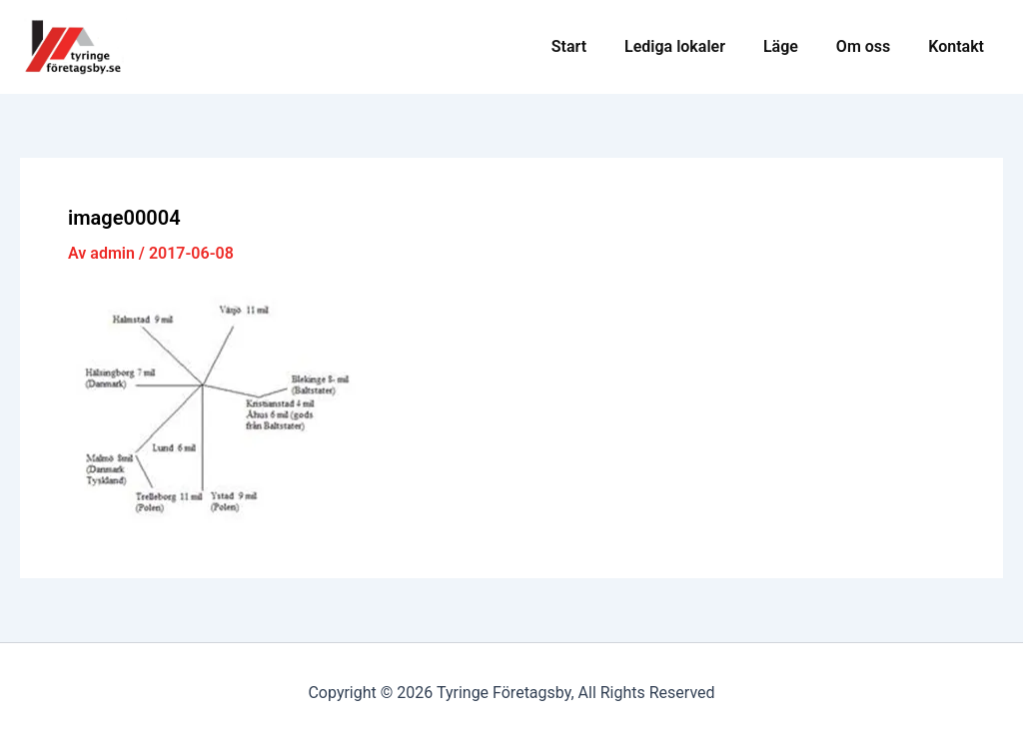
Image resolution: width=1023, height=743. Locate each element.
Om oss (872, 46)
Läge (795, 46)
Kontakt (959, 46)
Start (595, 46)
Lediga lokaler (695, 46)
